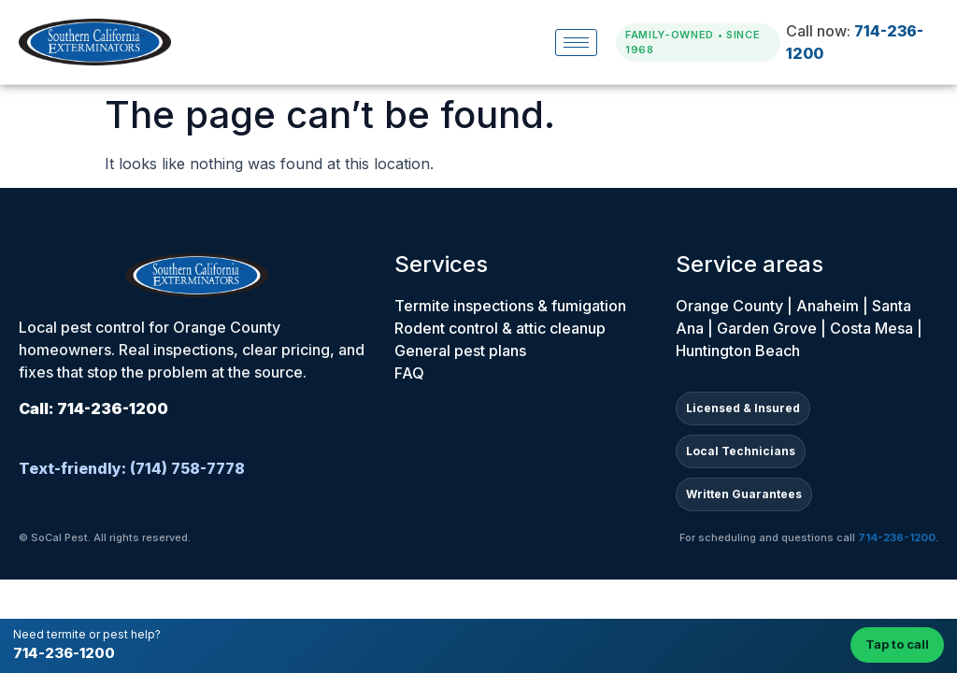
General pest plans (460, 350)
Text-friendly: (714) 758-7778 (132, 468)
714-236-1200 (64, 653)
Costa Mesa (871, 328)
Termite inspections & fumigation (510, 305)
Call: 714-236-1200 (93, 408)
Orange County (729, 305)
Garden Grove (767, 328)
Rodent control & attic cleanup (500, 328)
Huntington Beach (738, 350)
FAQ (409, 373)
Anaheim (827, 305)
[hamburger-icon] (576, 42)
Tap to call (897, 644)
